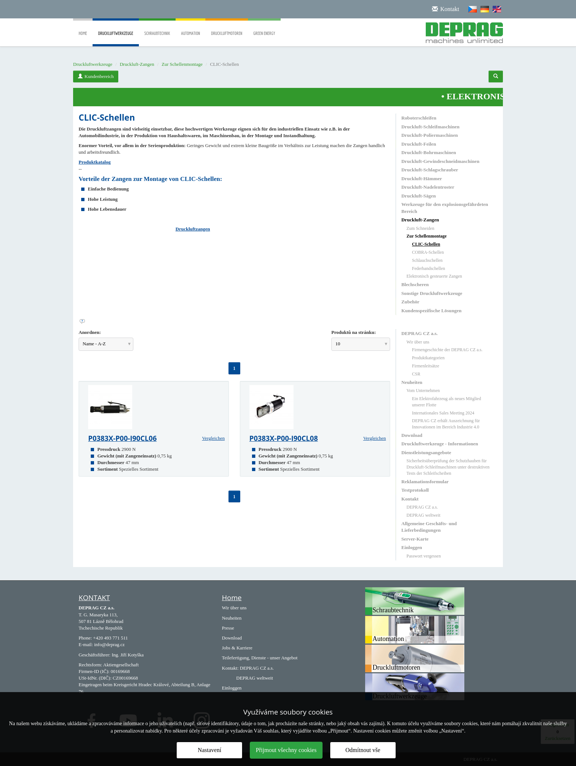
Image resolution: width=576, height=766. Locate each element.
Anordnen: (90, 332)
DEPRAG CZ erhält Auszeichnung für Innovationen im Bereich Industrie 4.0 (446, 424)
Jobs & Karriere (237, 648)
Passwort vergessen (424, 556)
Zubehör (411, 301)
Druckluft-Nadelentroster (428, 187)
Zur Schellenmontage (182, 64)
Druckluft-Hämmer (422, 178)
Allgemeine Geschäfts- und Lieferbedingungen (429, 527)
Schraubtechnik (157, 28)
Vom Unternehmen (423, 390)
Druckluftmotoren (226, 28)
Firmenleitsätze (425, 365)
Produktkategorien (428, 357)
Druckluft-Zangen (137, 64)
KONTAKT (94, 597)
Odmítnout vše (362, 750)
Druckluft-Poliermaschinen (430, 135)
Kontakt (410, 499)
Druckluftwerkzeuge (116, 38)
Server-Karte (415, 539)
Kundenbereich (96, 76)
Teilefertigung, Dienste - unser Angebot (260, 657)
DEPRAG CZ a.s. (420, 333)
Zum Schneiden (421, 228)
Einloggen (412, 547)
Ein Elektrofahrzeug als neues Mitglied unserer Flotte (446, 401)
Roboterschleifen (419, 118)
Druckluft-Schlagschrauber (430, 169)
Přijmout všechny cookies (286, 750)
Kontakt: (230, 668)
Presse (228, 628)
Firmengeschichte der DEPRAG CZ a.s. (447, 349)
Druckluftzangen (193, 229)
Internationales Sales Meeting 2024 (443, 413)
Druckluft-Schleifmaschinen (431, 126)
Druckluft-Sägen (419, 196)
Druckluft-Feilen (419, 144)
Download (412, 435)
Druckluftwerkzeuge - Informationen (440, 443)
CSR (416, 374)
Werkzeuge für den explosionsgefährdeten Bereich (445, 208)
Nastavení (209, 750)
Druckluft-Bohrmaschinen (429, 152)
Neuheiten (412, 382)
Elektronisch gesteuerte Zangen (434, 276)
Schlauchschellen (427, 260)
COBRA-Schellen (428, 252)
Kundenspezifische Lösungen (432, 310)
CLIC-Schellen (426, 244)
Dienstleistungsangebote (426, 452)
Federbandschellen (428, 268)
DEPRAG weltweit (423, 515)
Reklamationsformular (425, 481)
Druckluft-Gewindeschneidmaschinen (440, 161)
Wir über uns (418, 342)
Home (83, 28)
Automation (190, 28)
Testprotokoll (415, 490)
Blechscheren (415, 284)
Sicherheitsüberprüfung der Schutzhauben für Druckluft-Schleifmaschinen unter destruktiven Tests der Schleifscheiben (448, 467)
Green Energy (264, 28)
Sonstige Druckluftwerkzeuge (432, 293)
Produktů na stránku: (353, 332)
